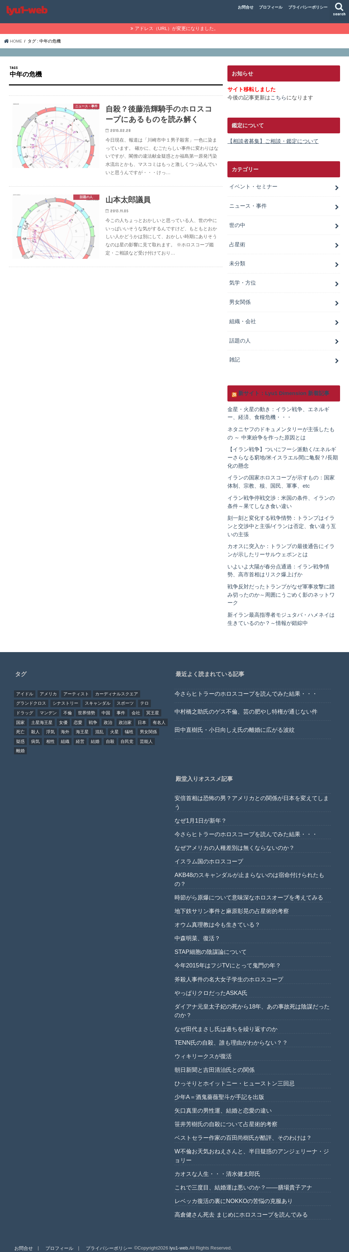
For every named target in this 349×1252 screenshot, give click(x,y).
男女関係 (240, 299)
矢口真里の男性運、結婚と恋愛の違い (223, 1103)
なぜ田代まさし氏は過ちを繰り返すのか (225, 1021)
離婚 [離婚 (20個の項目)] (20, 743)
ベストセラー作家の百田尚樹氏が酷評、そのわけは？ (243, 1130)
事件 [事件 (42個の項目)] (121, 705)
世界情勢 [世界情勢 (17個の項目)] (86, 705)
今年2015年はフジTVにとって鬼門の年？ (227, 958)
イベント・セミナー (253, 186)
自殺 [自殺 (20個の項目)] (110, 733)
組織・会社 (242, 318)
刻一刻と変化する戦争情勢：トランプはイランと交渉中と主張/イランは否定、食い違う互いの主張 (281, 520)
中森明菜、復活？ (197, 931)
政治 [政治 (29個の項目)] (108, 715)
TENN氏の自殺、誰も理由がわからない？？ (231, 1035)
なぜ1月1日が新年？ (200, 813)
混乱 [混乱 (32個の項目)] (99, 724)
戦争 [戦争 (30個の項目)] (93, 715)
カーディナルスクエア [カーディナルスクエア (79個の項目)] (116, 686)
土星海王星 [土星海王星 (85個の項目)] (42, 715)
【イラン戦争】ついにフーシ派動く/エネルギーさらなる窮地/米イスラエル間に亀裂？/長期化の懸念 (282, 453)
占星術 (237, 243)
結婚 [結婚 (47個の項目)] (95, 733)
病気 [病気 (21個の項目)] (35, 733)
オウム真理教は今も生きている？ (217, 917)
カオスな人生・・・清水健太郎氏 (217, 1166)
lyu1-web (177, 1240)
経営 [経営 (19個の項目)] (80, 733)
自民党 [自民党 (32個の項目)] (127, 733)
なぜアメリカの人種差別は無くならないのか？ (234, 840)
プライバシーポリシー (308, 7)
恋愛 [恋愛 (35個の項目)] (78, 715)
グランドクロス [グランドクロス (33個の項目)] (31, 696)
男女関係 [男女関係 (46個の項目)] (148, 724)
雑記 (234, 356)
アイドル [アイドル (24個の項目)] (24, 686)
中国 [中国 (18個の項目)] (106, 705)
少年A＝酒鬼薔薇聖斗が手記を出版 (219, 1089)
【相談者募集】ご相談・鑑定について (273, 141)
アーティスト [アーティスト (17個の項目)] (76, 686)
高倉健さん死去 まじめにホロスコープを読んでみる (241, 1207)
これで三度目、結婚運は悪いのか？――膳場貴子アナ (243, 1180)
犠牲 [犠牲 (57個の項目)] (129, 724)
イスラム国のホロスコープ (208, 854)
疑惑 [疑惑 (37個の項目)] (20, 733)
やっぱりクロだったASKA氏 (210, 985)
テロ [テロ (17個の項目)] (144, 696)
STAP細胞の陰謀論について (210, 944)
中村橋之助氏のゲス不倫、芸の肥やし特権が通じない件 (246, 704)
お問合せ (246, 7)
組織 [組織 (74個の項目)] (65, 733)
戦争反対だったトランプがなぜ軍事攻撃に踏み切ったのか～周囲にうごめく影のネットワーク (281, 588)
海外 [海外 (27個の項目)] (65, 724)
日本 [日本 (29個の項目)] (142, 715)
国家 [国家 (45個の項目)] (20, 715)
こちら (278, 97)
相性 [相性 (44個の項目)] (50, 733)
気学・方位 (242, 281)
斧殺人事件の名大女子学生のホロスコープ (228, 971)
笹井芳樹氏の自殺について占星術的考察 (225, 1117)
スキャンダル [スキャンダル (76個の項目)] (97, 696)
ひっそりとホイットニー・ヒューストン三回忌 (234, 1076)
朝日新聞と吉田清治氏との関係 (214, 1062)
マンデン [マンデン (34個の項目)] (48, 705)
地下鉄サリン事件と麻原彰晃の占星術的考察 (231, 904)
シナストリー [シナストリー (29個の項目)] (65, 696)
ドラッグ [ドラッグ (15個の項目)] (24, 705)
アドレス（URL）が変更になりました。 (176, 28)
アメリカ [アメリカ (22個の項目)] (48, 686)
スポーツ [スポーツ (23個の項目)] (125, 696)
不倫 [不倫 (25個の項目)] (67, 705)
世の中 (237, 224)
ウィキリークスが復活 (203, 1048)
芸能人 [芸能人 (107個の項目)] (146, 733)
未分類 (237, 262)
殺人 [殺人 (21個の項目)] (35, 724)
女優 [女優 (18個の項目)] (63, 715)
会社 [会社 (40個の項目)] (136, 705)
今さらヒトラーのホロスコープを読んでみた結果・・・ (246, 686)
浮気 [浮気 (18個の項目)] (50, 724)
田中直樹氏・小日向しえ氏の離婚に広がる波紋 (234, 722)
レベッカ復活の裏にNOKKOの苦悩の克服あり (233, 1194)
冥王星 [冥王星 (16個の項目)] (152, 705)
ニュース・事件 (248, 205)
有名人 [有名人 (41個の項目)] (159, 715)
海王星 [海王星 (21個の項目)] (82, 724)
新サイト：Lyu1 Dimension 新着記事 (283, 389)
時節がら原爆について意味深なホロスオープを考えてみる (248, 890)
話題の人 (240, 337)
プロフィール (270, 7)
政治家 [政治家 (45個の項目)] (125, 715)
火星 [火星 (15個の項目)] (114, 724)
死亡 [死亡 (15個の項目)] (20, 724)
